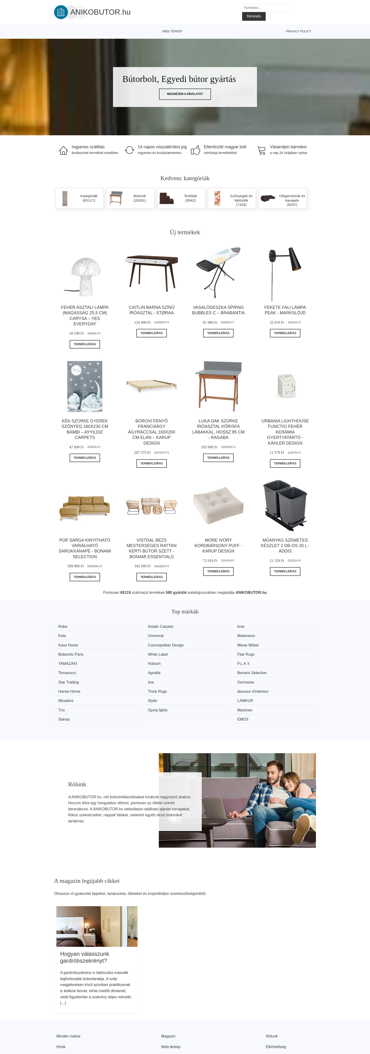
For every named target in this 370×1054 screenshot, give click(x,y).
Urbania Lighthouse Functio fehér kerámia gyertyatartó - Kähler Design (285, 432)
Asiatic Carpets (140, 627)
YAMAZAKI (69, 653)
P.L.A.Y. (200, 653)
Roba (64, 627)
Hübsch (133, 653)
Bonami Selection (142, 662)
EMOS (267, 689)
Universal (68, 635)
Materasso (136, 635)
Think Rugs (204, 671)
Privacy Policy (298, 31)
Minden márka (68, 1005)
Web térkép (172, 31)
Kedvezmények (69, 1026)
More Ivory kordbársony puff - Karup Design (218, 546)
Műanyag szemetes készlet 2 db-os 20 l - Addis (285, 546)
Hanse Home (138, 671)
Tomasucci (271, 653)
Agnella (66, 662)
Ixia (265, 662)
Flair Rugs (270, 644)
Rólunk (272, 1005)
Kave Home (204, 635)
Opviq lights (70, 689)
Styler (132, 680)
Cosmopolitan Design (280, 635)
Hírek (60, 1016)
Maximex (134, 689)
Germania (68, 671)
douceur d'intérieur (277, 671)
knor (198, 627)
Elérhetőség (276, 1016)
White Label (204, 644)
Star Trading (204, 662)
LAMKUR (202, 680)
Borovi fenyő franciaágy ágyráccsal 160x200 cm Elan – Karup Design (151, 432)
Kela (265, 627)
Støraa (200, 689)
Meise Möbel (70, 644)
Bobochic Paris (139, 644)
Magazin (168, 1005)
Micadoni (67, 680)
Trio (265, 680)
